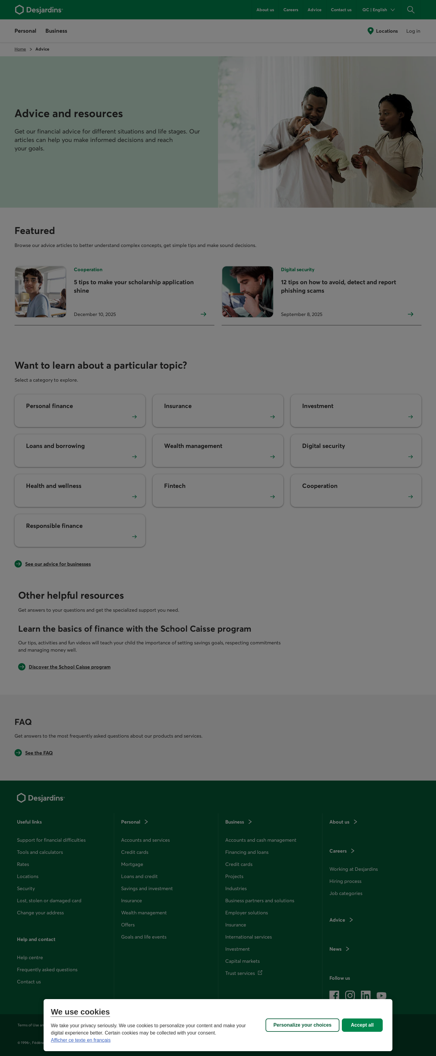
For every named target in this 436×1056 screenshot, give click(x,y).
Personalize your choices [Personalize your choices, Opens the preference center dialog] (302, 1025)
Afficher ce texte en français (81, 1040)
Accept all (362, 1025)
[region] (218, 1025)
